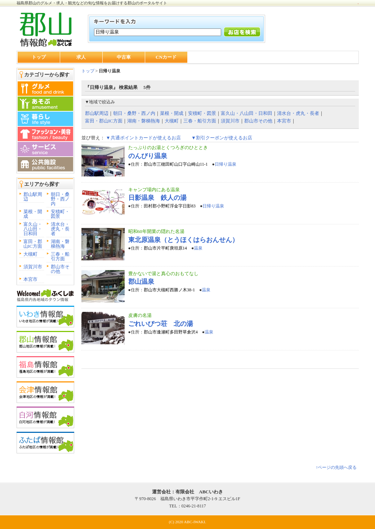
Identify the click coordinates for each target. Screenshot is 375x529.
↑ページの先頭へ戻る (336, 467)
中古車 (124, 57)
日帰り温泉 (225, 164)
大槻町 (30, 254)
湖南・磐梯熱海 (60, 244)
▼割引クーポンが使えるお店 (221, 137)
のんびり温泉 (147, 156)
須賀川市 (32, 266)
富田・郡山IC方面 (32, 244)
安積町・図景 (60, 214)
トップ (39, 57)
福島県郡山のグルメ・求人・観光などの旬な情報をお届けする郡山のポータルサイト (92, 3)
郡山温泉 (141, 281)
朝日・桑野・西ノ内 (60, 199)
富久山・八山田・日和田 (32, 228)
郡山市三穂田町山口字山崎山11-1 (176, 164)
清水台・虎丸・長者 (60, 228)
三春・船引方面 (60, 256)
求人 (81, 57)
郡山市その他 (60, 269)
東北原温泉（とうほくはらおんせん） (183, 239)
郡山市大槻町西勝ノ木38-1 (169, 289)
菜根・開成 (32, 214)
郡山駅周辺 (32, 197)
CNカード (166, 57)
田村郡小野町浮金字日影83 (170, 206)
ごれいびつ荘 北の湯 (160, 323)
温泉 (198, 248)
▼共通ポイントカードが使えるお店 (143, 137)
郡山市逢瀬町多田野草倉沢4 (171, 332)
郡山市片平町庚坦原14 (165, 248)
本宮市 (30, 279)
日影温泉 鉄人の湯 (157, 197)
